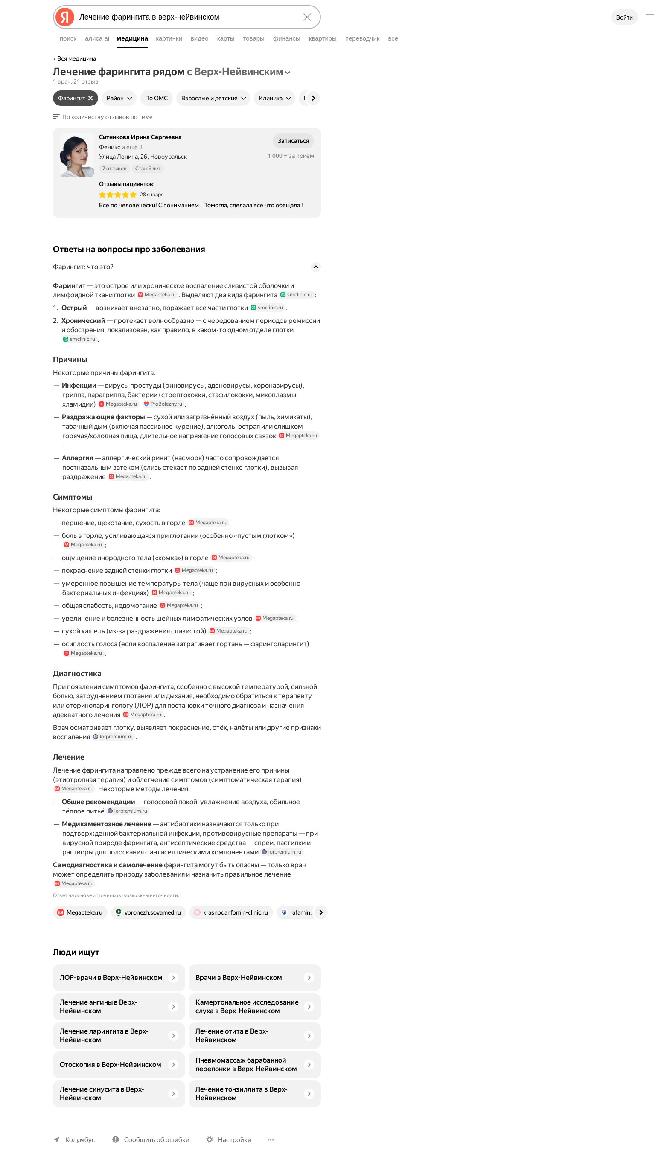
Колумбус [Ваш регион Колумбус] (79, 1139)
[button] (104, 117)
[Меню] (649, 17)
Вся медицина (76, 58)
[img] (118, 194)
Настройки (231, 1139)
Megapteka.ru (158, 295)
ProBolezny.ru (164, 413)
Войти (624, 17)
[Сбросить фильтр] (89, 98)
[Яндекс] (64, 17)
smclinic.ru (301, 295)
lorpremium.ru (113, 746)
